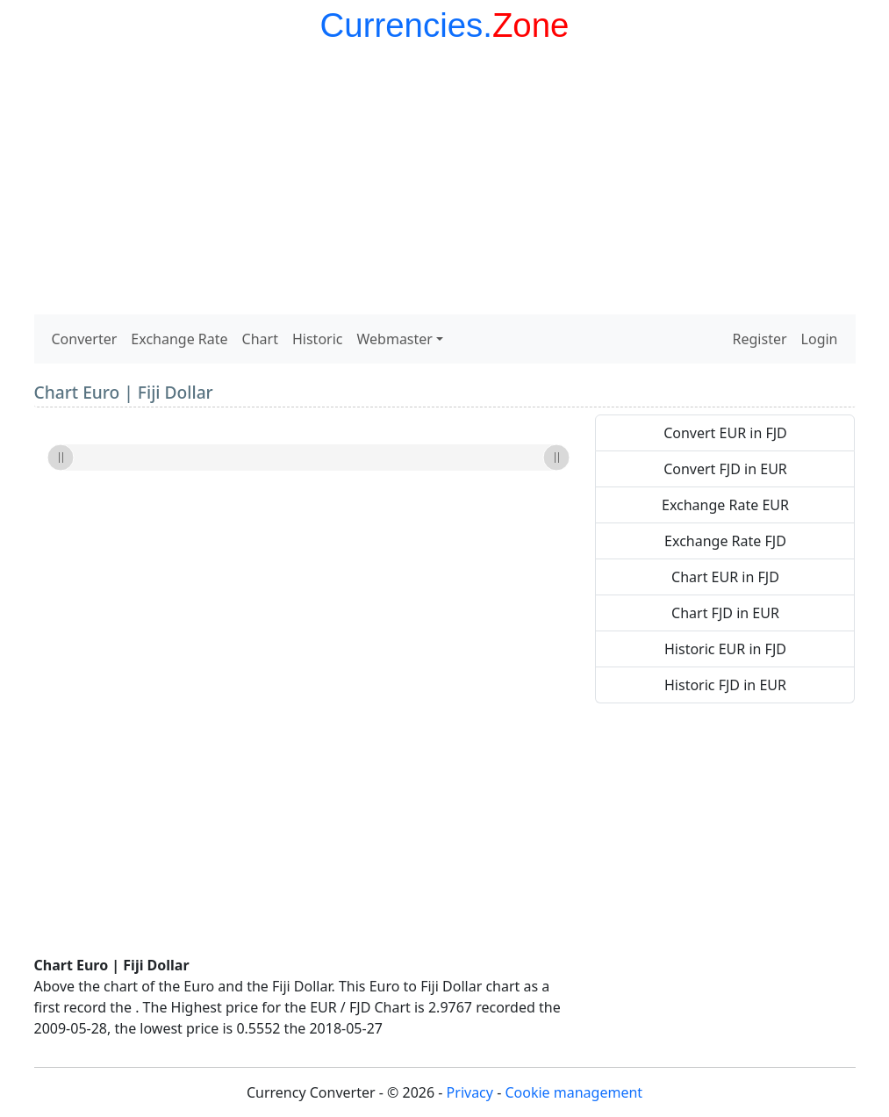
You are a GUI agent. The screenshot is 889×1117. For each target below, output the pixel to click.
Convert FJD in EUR (725, 469)
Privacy (470, 1092)
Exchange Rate (179, 339)
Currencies (402, 25)
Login (819, 339)
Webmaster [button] (395, 339)
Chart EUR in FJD (725, 577)
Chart (260, 339)
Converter (85, 339)
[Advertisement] (445, 183)
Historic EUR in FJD (725, 649)
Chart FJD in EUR (725, 613)
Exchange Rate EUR (725, 505)
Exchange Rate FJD (725, 541)
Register (760, 339)
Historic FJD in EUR (725, 685)
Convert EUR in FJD (725, 433)
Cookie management (573, 1092)
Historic (317, 339)
